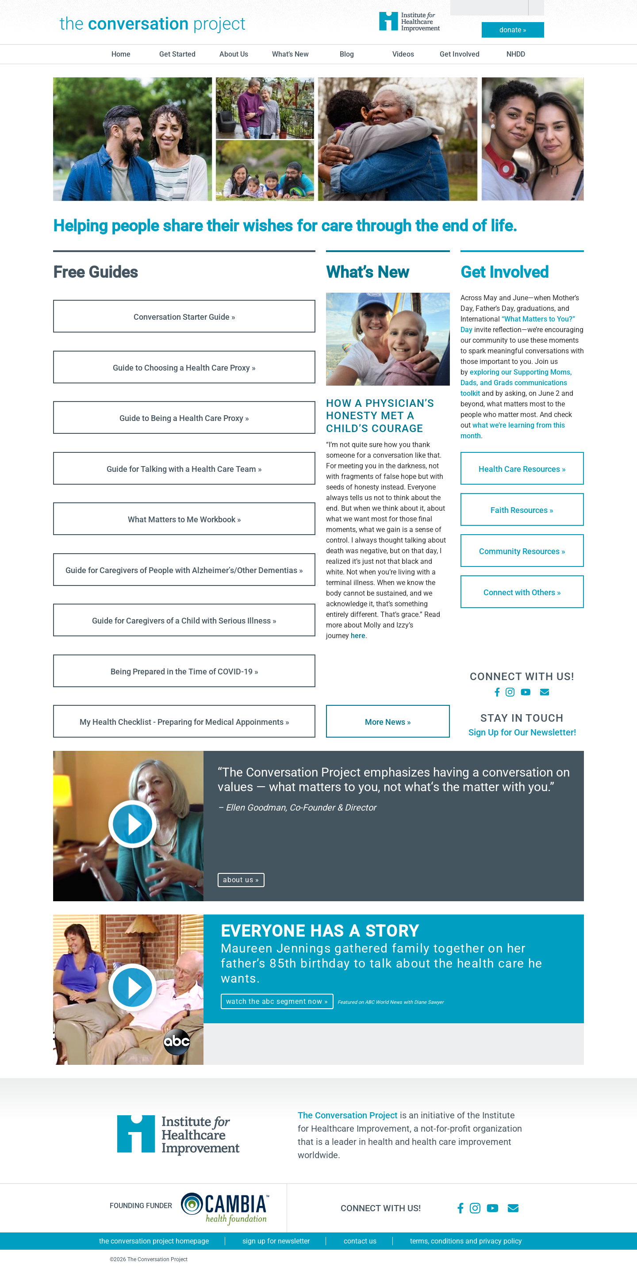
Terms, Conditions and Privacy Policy (466, 1241)
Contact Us (360, 1241)
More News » (388, 722)
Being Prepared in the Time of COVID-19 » (184, 671)
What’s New (290, 54)
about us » (241, 880)
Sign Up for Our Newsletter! (522, 732)
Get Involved (460, 54)
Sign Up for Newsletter (276, 1241)
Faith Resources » (522, 510)
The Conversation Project (152, 22)
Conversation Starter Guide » (184, 316)
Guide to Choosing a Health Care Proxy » (184, 367)
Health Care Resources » (522, 469)
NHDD (516, 54)
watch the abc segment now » (277, 1001)
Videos (403, 54)
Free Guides (95, 272)
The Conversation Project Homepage (154, 1241)
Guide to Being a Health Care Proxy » (184, 418)
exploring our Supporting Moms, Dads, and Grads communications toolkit (516, 383)
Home (120, 54)
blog (347, 54)
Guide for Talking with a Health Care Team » (184, 469)
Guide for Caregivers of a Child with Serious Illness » (184, 620)
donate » (512, 30)
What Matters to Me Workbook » (184, 519)
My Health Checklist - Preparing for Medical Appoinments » (184, 722)
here (358, 635)
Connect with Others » (522, 592)
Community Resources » (522, 551)
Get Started (177, 54)
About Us (233, 54)
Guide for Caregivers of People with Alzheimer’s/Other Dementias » (184, 570)
